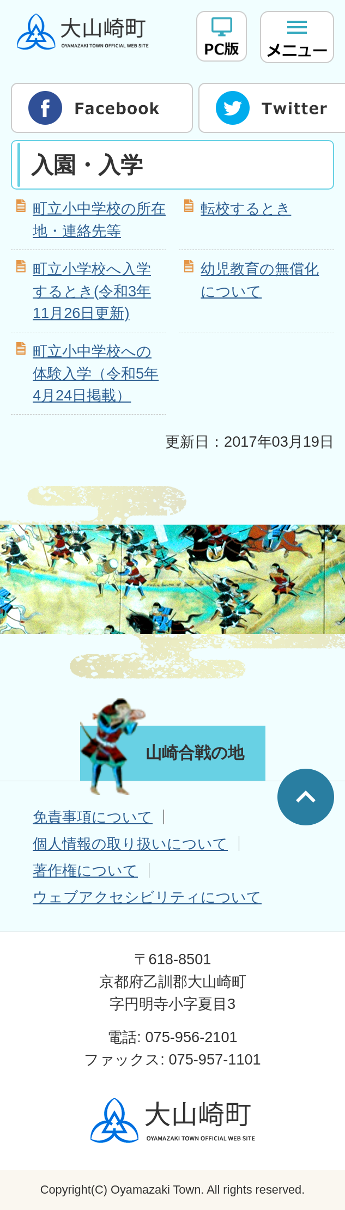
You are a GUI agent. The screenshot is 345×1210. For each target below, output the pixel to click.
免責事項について (93, 816)
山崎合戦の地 (195, 753)
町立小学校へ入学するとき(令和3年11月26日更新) (92, 291)
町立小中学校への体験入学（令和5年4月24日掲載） (96, 373)
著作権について (85, 870)
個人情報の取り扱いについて (130, 843)
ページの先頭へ (305, 797)
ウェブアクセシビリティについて (147, 897)
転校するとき (246, 208)
